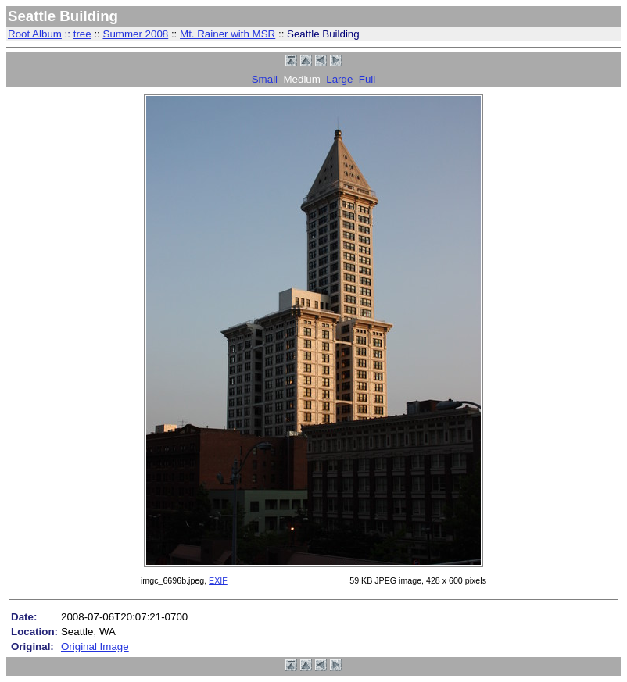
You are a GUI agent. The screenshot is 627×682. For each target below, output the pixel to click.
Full (367, 79)
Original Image (95, 646)
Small (265, 79)
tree (82, 34)
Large (339, 79)
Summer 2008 (136, 34)
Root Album (35, 34)
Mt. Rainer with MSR (227, 34)
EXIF (218, 580)
